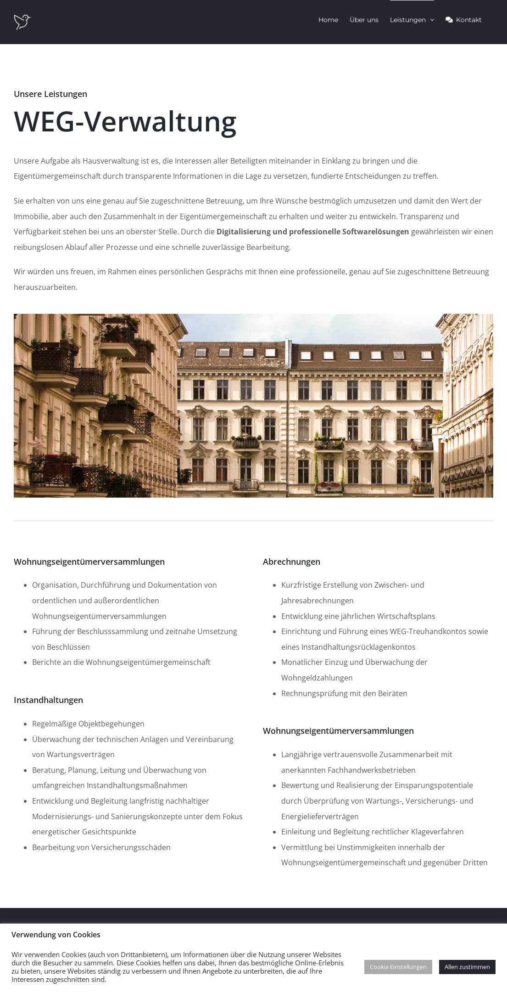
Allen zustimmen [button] (467, 967)
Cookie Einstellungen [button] (398, 967)
